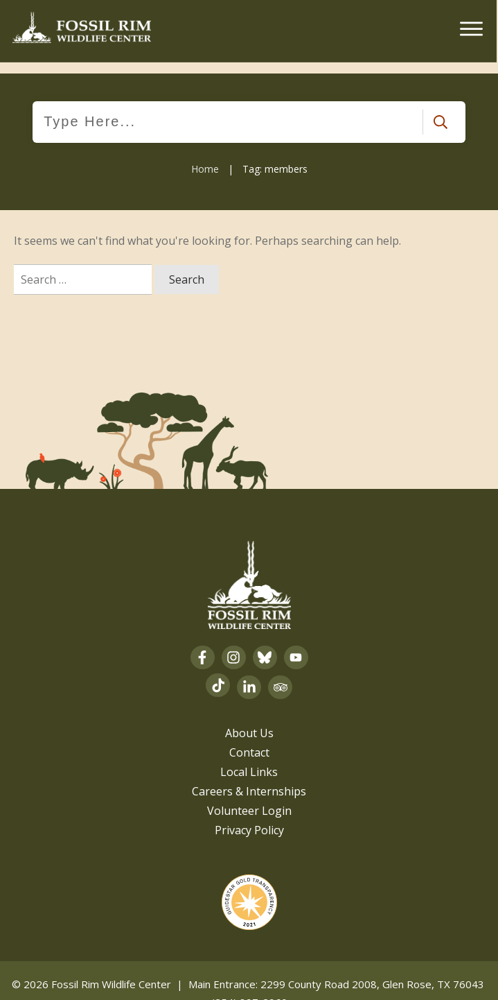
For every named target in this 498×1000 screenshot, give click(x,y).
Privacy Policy (249, 818)
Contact (249, 740)
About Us (249, 721)
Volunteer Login (249, 799)
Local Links (249, 760)
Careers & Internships (249, 779)
